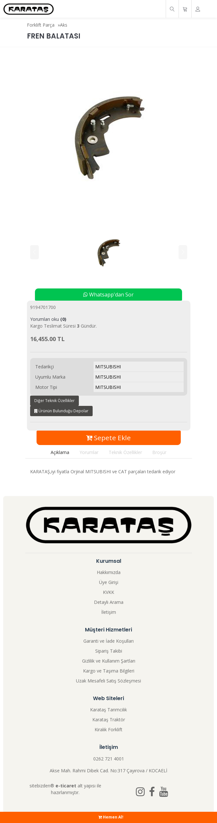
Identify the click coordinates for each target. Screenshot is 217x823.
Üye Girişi (108, 582)
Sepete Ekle (108, 437)
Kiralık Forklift (108, 729)
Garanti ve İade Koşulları (108, 641)
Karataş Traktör (108, 719)
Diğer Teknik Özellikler (54, 400)
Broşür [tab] (159, 452)
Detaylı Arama (108, 602)
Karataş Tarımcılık (108, 710)
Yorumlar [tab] (88, 452)
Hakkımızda (109, 572)
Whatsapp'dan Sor (108, 294)
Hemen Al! (110, 817)
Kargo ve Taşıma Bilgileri (108, 671)
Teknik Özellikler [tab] (125, 452)
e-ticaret (65, 786)
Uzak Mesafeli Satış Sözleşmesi (108, 681)
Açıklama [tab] (60, 452)
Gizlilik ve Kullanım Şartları (108, 661)
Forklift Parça (40, 25)
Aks (63, 25)
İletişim (108, 612)
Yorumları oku (48, 319)
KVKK (108, 592)
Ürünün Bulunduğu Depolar (61, 411)
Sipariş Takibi (108, 651)
